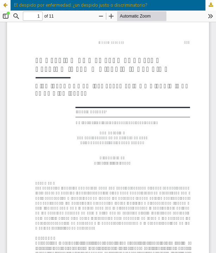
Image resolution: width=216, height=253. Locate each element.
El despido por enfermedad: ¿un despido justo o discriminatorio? (80, 5)
